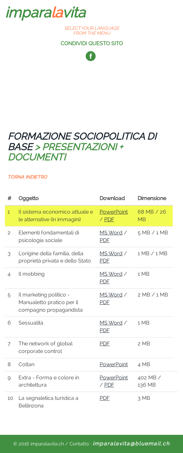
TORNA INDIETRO (27, 177)
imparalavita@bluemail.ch (131, 443)
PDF (109, 219)
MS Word (111, 232)
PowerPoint (114, 212)
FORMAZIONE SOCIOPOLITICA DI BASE (82, 142)
